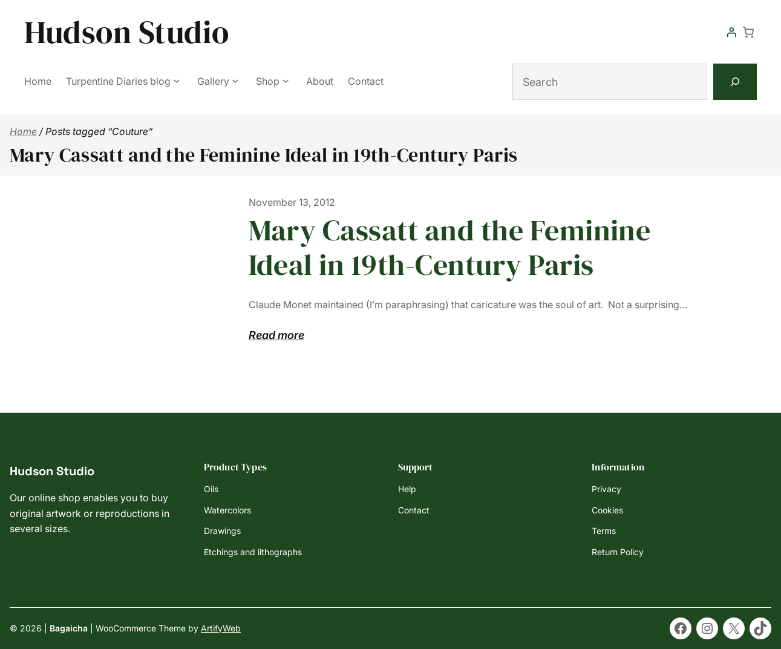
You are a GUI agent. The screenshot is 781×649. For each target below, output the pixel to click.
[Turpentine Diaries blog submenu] (176, 80)
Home (23, 131)
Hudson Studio (126, 31)
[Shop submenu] (285, 80)
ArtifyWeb (221, 628)
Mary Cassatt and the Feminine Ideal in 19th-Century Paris (450, 248)
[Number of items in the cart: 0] (748, 32)
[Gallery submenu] (235, 80)
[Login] (731, 32)
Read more (276, 335)
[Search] (735, 82)
